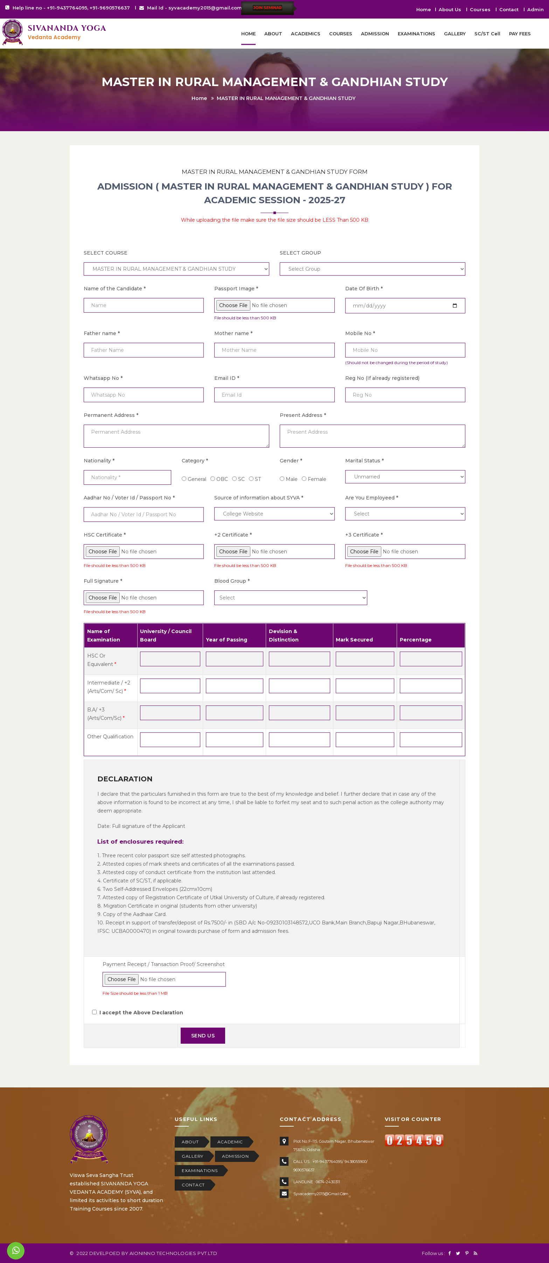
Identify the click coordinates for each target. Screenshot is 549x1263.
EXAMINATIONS (416, 33)
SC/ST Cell (487, 33)
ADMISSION (375, 33)
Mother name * (233, 333)
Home (423, 9)
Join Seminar (267, 7)
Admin (535, 9)
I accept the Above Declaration (141, 1012)
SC (241, 479)
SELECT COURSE (105, 253)
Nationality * (99, 460)
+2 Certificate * (233, 535)
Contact (509, 9)
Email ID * (226, 378)
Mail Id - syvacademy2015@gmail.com (194, 7)
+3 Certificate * (364, 535)
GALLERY (455, 33)
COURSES (340, 33)
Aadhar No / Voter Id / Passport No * (129, 498)
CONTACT (193, 1184)
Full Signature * (103, 581)
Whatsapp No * (103, 378)
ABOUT (273, 33)
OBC (222, 479)
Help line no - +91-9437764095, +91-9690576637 (71, 7)
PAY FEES (520, 33)
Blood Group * (232, 581)
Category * (195, 460)
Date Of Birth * (364, 288)
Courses (480, 9)
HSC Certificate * (105, 535)
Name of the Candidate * (115, 288)
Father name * (102, 333)
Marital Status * (364, 460)
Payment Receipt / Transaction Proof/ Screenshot (164, 964)
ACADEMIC (230, 1141)
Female (317, 479)
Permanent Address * (111, 415)
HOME (248, 33)
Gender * (291, 460)
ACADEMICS (305, 33)
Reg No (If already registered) (382, 378)
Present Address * (303, 415)
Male (292, 479)
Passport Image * (236, 288)
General (197, 479)
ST (258, 479)
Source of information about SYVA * (258, 498)
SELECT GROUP (300, 253)
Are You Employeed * (371, 498)
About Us (450, 9)
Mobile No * (360, 333)
